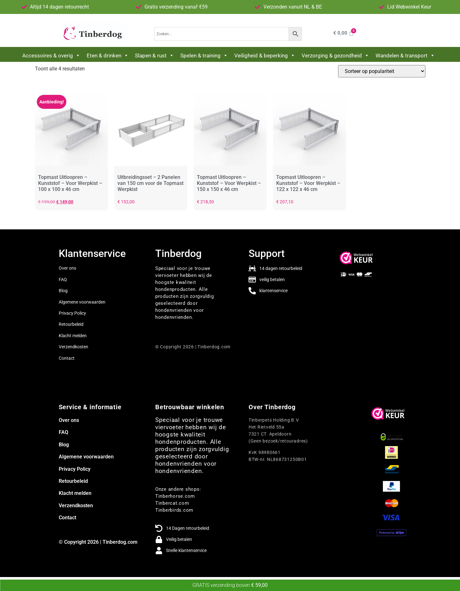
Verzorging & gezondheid (335, 55)
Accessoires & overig (51, 55)
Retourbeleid (71, 324)
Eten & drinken (108, 55)
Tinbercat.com (172, 503)
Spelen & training (204, 55)
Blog (63, 290)
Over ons (67, 268)
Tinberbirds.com (174, 510)
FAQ (63, 432)
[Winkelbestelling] (381, 71)
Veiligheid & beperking (264, 55)
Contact (67, 358)
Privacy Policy (72, 313)
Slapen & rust (154, 55)
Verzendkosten (73, 346)
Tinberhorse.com (175, 496)
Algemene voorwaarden (82, 302)
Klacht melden (73, 335)
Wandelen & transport (405, 55)
